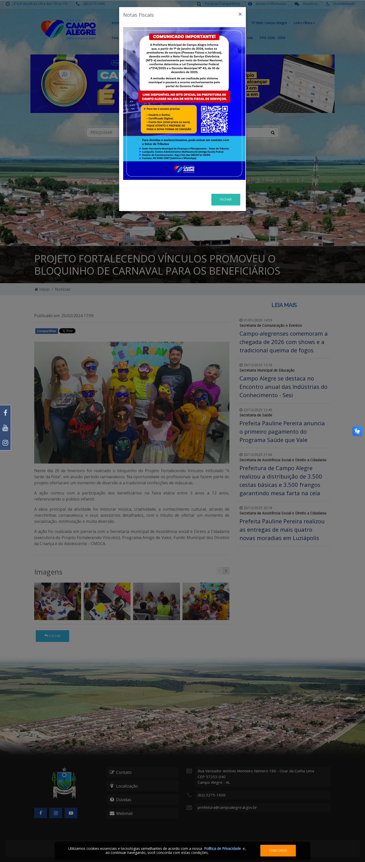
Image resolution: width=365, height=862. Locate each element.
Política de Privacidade (222, 848)
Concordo (278, 850)
